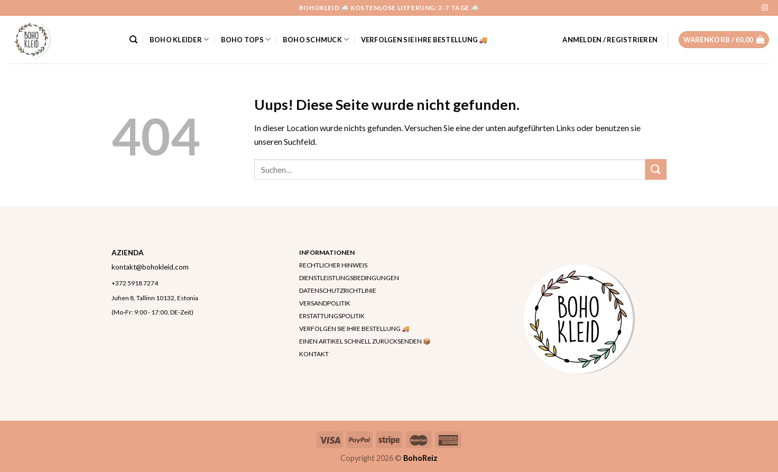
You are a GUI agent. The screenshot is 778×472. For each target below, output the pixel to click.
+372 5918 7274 (135, 283)
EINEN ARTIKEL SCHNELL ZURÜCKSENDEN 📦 (365, 341)
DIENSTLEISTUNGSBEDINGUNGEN (349, 278)
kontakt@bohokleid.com (150, 267)
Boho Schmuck (316, 39)
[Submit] (655, 169)
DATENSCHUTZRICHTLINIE (337, 290)
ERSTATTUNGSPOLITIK (332, 316)
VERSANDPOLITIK (324, 303)
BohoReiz (420, 458)
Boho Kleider (179, 39)
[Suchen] (133, 40)
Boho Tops (246, 39)
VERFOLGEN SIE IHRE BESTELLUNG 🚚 (424, 39)
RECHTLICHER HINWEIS (333, 265)
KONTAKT (314, 354)
